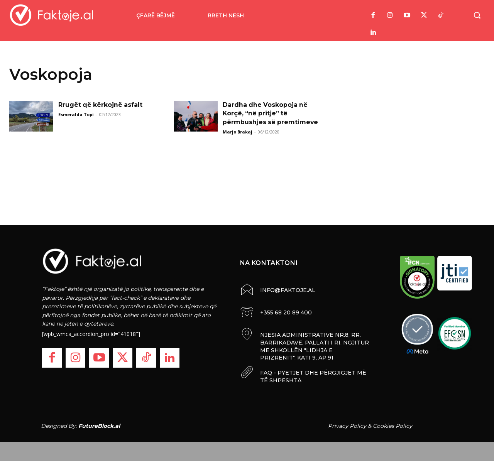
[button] (477, 15)
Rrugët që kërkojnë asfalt (101, 104)
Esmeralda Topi (76, 114)
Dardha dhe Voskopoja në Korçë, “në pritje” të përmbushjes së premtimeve (271, 113)
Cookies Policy (392, 425)
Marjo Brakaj (237, 132)
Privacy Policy (347, 425)
